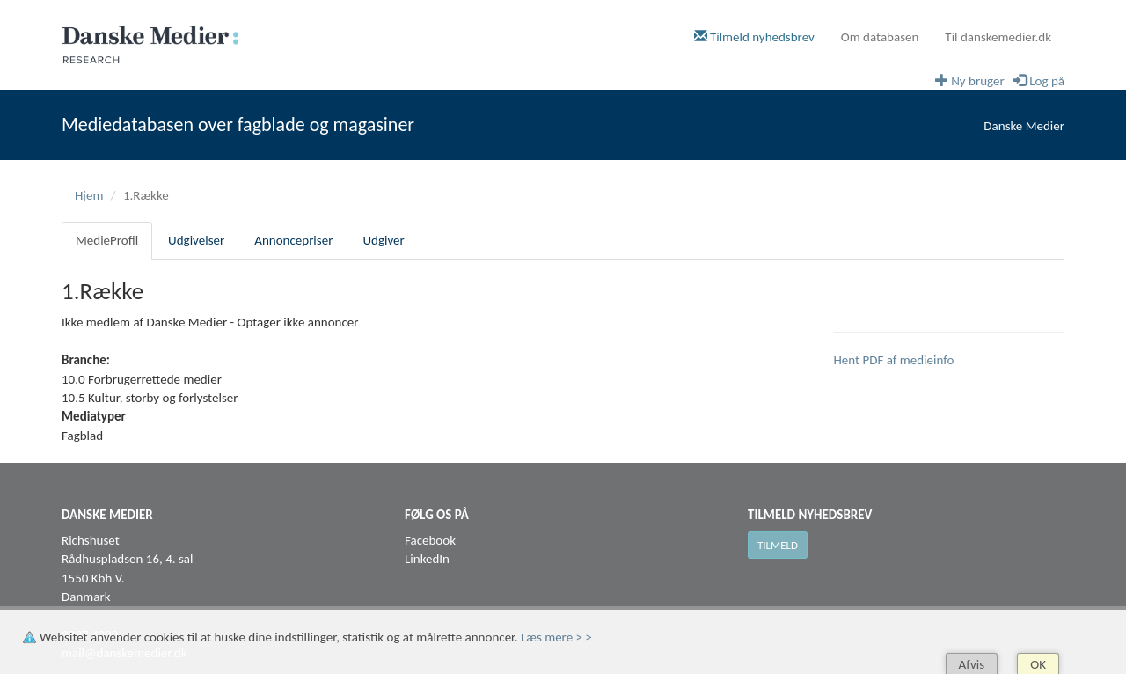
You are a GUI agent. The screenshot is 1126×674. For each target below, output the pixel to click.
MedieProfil (107, 240)
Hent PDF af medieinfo (894, 360)
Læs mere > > (556, 637)
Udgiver (383, 240)
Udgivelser (196, 240)
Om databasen (880, 37)
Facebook (430, 540)
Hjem (89, 195)
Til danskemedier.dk (998, 37)
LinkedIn (427, 559)
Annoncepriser (293, 240)
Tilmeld (777, 545)
